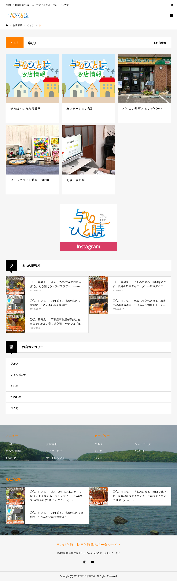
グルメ (14, 363)
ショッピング (18, 374)
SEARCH (172, 5)
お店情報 (51, 444)
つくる (14, 408)
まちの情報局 (14, 450)
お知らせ (11, 457)
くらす (14, 385)
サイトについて (55, 457)
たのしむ (15, 397)
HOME (10, 444)
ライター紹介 (54, 450)
